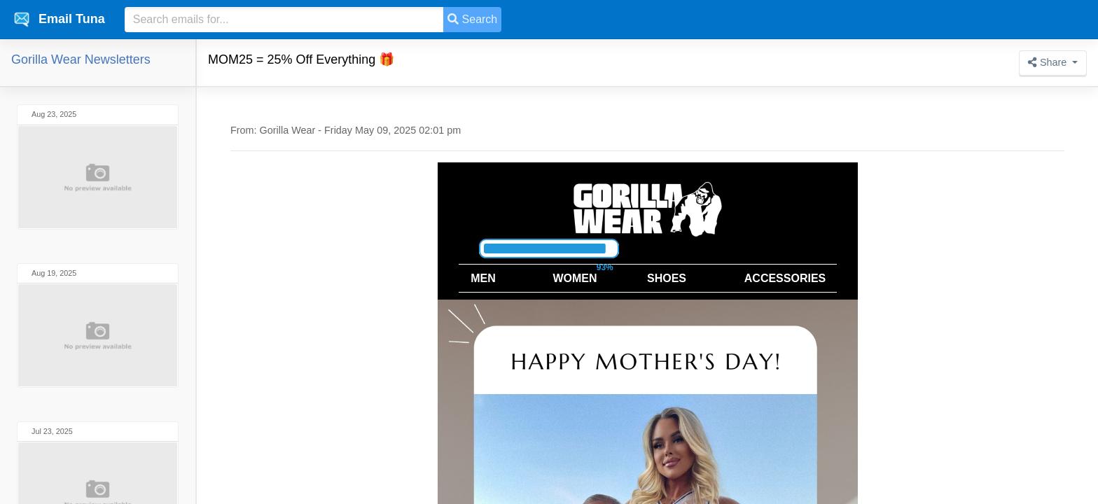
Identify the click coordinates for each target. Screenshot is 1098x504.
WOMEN (575, 278)
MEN (483, 278)
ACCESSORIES (785, 278)
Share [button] (1048, 62)
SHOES (666, 278)
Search (472, 19)
